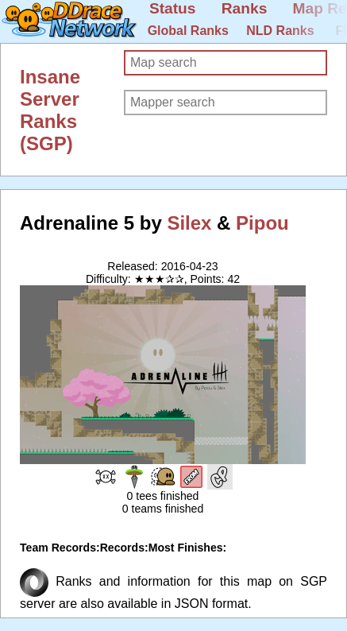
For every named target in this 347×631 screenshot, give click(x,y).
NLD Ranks (280, 30)
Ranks (245, 8)
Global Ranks (188, 30)
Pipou (262, 223)
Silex (189, 223)
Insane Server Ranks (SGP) (50, 110)
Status (172, 8)
